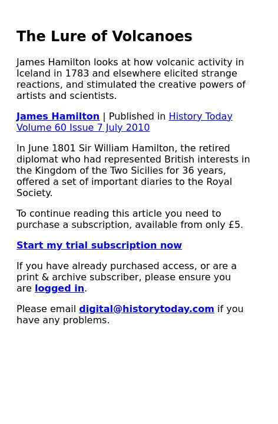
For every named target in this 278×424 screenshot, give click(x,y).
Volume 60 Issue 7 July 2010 (83, 127)
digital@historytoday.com (146, 308)
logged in (59, 288)
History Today (201, 116)
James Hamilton (58, 116)
